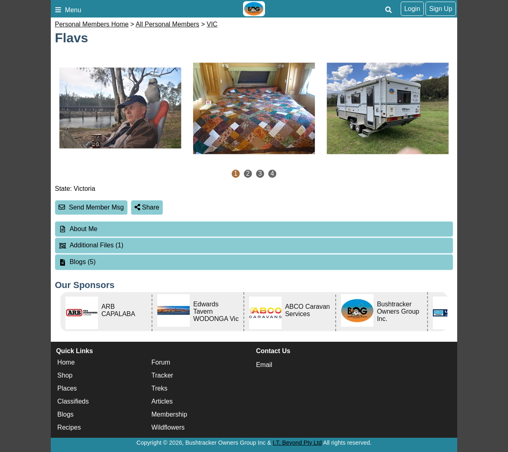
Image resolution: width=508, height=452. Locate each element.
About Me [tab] (78, 228)
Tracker (163, 375)
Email (264, 364)
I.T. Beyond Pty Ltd (297, 442)
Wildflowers (168, 427)
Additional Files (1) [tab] (91, 245)
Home (66, 362)
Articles (162, 401)
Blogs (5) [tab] (77, 261)
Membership (169, 414)
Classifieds (73, 401)
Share (147, 207)
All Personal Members (168, 24)
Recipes (69, 427)
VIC (212, 24)
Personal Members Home (91, 24)
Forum (161, 362)
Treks (159, 388)
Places (67, 388)
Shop (64, 375)
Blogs (65, 414)
